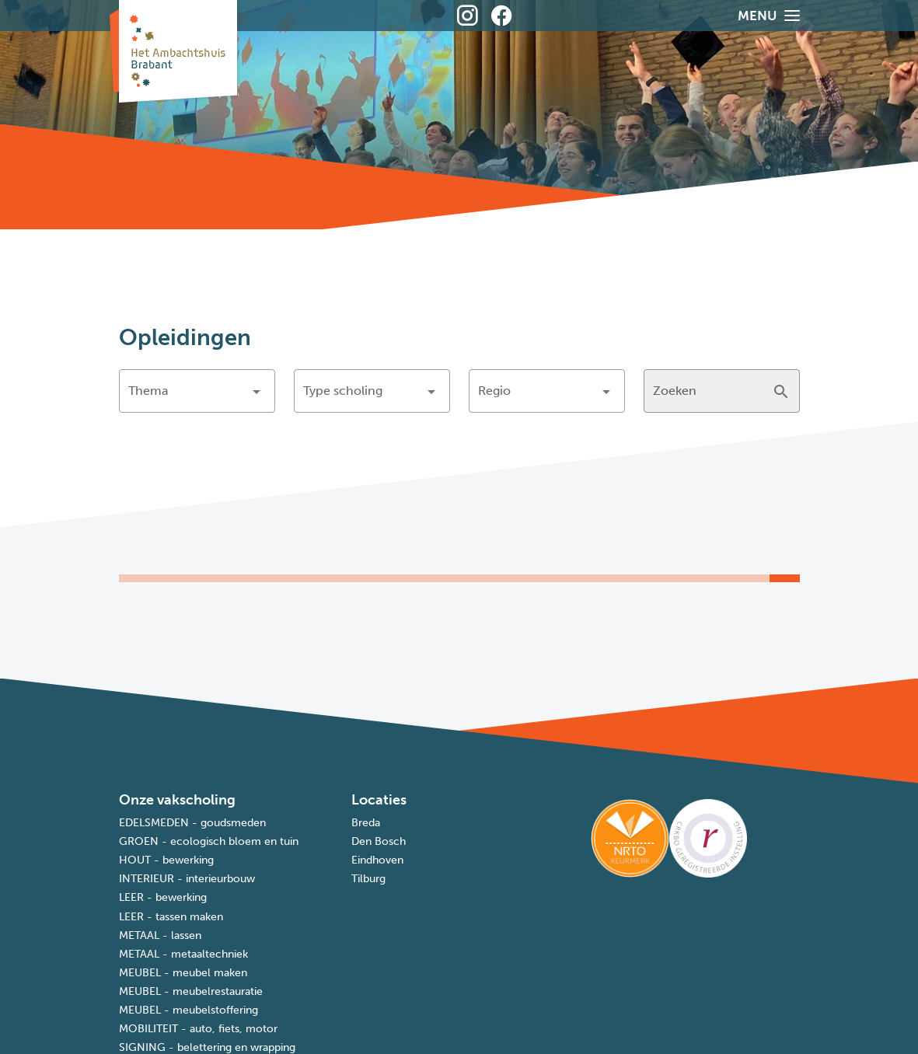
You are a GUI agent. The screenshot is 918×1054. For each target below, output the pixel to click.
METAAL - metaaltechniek (183, 954)
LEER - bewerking (163, 897)
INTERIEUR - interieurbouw (187, 878)
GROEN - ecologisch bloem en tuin (208, 841)
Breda (365, 822)
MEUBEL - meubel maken (183, 972)
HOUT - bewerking (166, 860)
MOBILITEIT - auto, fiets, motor (198, 1028)
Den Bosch (378, 841)
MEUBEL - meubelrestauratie (191, 991)
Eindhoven (377, 860)
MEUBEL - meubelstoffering (188, 1010)
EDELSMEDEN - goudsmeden (192, 822)
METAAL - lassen (160, 935)
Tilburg (368, 878)
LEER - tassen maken (171, 916)
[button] (197, 391)
